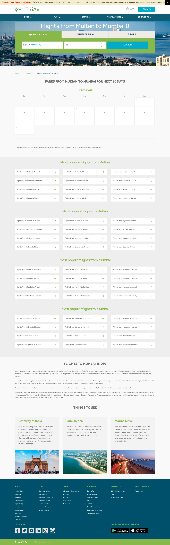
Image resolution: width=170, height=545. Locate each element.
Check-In (132, 34)
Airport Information (45, 507)
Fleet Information (92, 497)
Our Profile (90, 491)
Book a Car (66, 504)
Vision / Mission (92, 494)
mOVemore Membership (71, 491)
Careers (89, 504)
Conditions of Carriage (94, 510)
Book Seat (18, 494)
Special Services (44, 504)
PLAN (56, 17)
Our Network (43, 494)
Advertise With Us (117, 497)
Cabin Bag (18, 520)
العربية (130, 8)
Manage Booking (85, 34)
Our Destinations (44, 491)
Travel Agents (114, 17)
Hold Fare (18, 513)
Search (128, 45)
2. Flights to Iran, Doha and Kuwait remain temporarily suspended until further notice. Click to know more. (127, 2)
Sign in (147, 9)
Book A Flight (19, 491)
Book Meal (18, 497)
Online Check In (20, 510)
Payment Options (44, 501)
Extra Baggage (19, 501)
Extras (85, 17)
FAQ (112, 494)
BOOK (26, 17)
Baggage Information (46, 497)
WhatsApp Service (21, 516)
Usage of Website (93, 513)
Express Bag (19, 504)
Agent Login (139, 491)
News (89, 501)
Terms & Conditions (93, 507)
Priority (17, 507)
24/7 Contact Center (118, 491)
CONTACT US (143, 17)
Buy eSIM (66, 494)
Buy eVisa (66, 497)
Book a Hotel (67, 501)
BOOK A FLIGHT (38, 34)
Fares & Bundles (44, 510)
